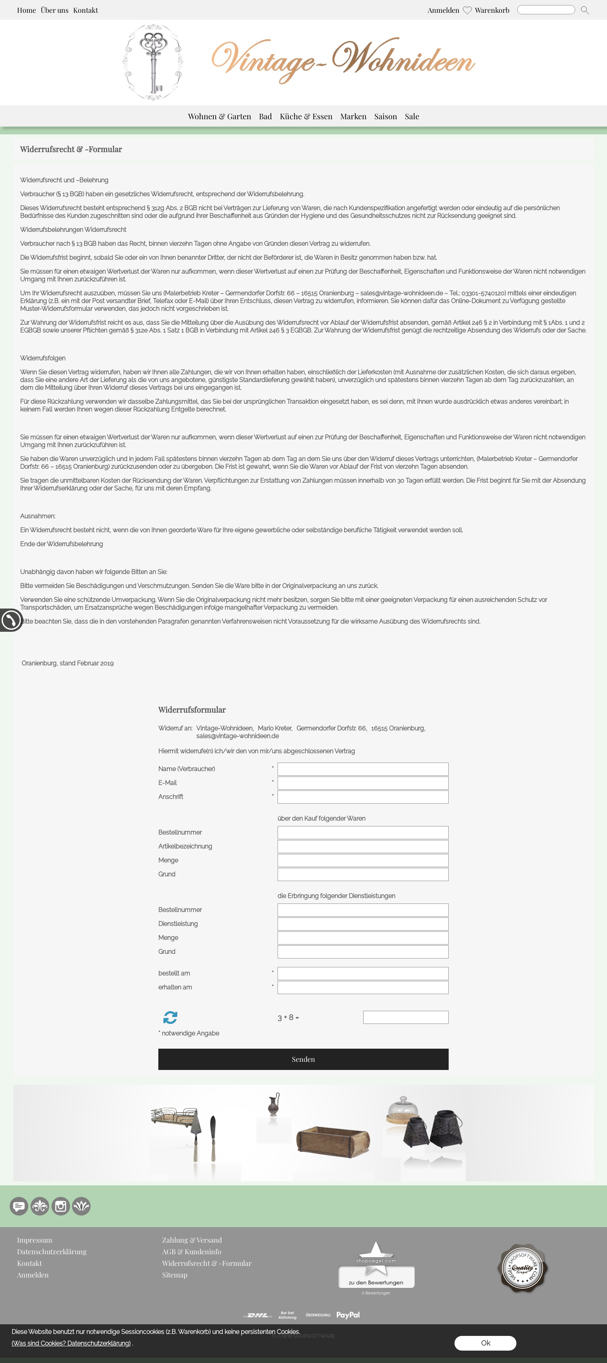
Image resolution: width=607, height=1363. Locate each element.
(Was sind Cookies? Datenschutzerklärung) (71, 1343)
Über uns (55, 10)
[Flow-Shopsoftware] (81, 1206)
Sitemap (174, 1274)
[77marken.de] (19, 1206)
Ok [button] (485, 1343)
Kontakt (85, 10)
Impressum (34, 1240)
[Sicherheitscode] (406, 1017)
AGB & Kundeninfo (191, 1251)
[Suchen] (546, 9)
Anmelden (444, 10)
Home (26, 10)
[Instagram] (60, 1206)
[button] (585, 10)
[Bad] (265, 116)
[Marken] (353, 116)
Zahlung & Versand (192, 1240)
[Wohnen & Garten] (219, 116)
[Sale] (412, 116)
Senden (303, 1059)
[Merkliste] (467, 10)
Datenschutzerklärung (52, 1251)
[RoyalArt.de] (40, 1206)
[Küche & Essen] (306, 116)
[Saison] (385, 116)
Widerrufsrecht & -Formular (207, 1263)
